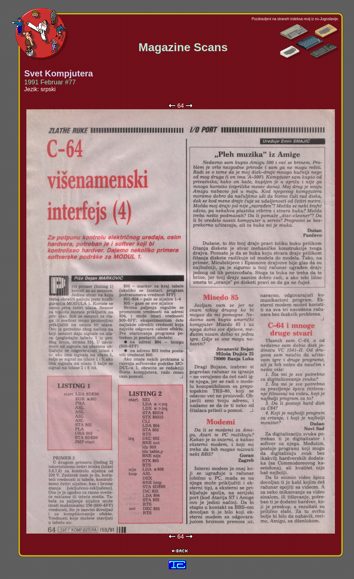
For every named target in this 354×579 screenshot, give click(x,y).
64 (181, 106)
